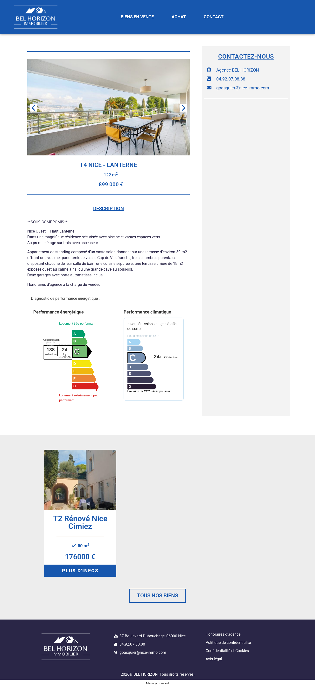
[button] (33, 108)
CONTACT (214, 16)
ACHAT (179, 16)
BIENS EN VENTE (137, 16)
